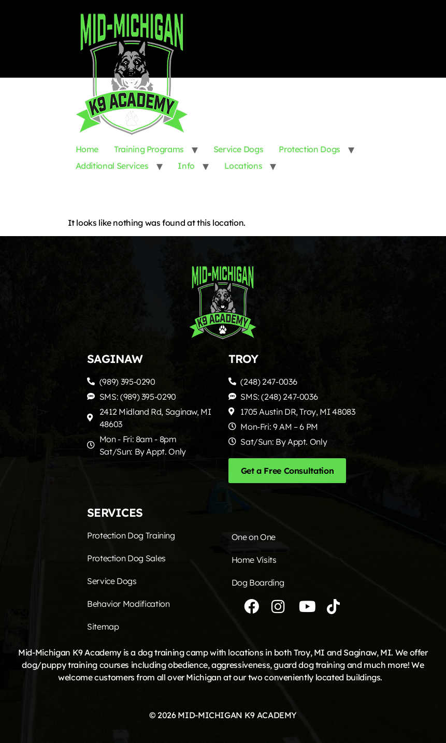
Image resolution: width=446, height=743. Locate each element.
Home (87, 149)
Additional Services (112, 166)
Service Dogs (238, 149)
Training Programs (149, 149)
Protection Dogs (309, 149)
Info (186, 166)
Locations (243, 166)
